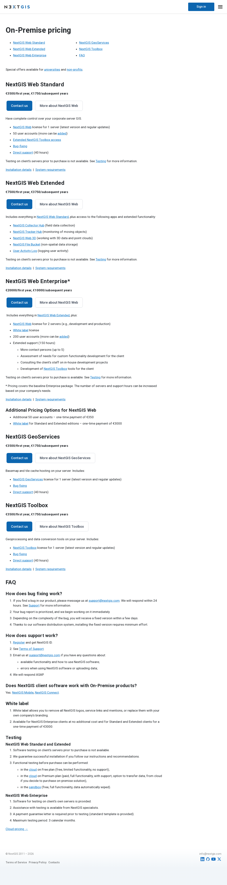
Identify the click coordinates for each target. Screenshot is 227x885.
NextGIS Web (22, 127)
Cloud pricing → (17, 829)
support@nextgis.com (104, 600)
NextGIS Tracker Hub (27, 232)
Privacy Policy (37, 862)
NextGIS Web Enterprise (29, 55)
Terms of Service (16, 862)
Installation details (19, 170)
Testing (101, 161)
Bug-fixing (20, 146)
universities (52, 69)
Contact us (19, 106)
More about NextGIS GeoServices (65, 458)
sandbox (35, 787)
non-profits (75, 69)
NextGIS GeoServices (94, 42)
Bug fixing (20, 486)
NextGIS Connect (47, 692)
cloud (33, 769)
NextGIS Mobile (23, 692)
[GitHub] (208, 859)
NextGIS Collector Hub (28, 225)
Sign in (201, 6)
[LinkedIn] (202, 859)
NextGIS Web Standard (29, 42)
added (61, 133)
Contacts (54, 862)
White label (20, 330)
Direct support (23, 152)
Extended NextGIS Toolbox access (37, 140)
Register (19, 642)
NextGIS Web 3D (24, 238)
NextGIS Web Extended (29, 49)
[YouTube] (213, 859)
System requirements (50, 170)
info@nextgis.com (210, 853)
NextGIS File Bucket (26, 244)
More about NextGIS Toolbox (62, 526)
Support (34, 605)
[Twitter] (219, 859)
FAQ (82, 55)
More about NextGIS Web (59, 106)
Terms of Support (31, 649)
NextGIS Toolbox (90, 49)
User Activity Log (25, 251)
